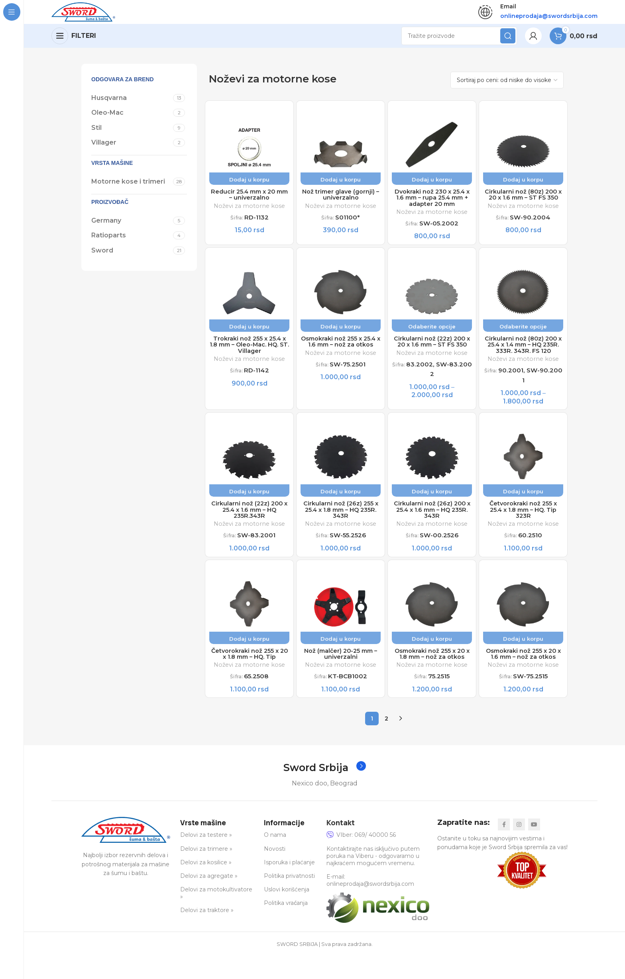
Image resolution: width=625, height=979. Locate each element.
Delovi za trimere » (206, 872)
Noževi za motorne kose (249, 211)
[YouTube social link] (534, 848)
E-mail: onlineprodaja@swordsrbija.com (370, 904)
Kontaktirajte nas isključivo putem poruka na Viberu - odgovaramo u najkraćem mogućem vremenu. (373, 879)
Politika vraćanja (286, 926)
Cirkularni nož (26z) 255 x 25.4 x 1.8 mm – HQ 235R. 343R (341, 529)
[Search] (459, 40)
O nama (275, 858)
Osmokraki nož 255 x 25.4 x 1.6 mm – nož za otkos (341, 353)
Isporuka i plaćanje (289, 885)
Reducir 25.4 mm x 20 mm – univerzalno (249, 200)
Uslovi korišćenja (286, 913)
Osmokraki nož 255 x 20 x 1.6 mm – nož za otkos (523, 676)
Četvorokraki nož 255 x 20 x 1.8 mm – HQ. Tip (249, 676)
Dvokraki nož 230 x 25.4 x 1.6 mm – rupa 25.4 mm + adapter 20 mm (432, 203)
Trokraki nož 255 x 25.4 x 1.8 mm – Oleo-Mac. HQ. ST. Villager (249, 353)
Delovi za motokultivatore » (216, 917)
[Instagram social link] (519, 848)
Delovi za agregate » (209, 899)
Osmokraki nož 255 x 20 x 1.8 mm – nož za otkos (432, 676)
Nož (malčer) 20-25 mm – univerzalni (341, 676)
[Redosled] (507, 84)
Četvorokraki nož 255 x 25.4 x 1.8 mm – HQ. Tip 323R (523, 529)
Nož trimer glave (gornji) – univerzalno (340, 200)
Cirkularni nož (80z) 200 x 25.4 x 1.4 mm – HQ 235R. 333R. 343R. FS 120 (523, 357)
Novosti (274, 872)
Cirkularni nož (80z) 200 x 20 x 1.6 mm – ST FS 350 (523, 203)
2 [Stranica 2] (386, 742)
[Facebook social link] (504, 848)
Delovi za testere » (206, 858)
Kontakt (340, 846)
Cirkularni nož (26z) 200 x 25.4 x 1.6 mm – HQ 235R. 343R (432, 529)
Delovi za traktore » (207, 934)
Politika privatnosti (289, 899)
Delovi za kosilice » (206, 885)
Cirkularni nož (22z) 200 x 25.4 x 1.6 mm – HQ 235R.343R (249, 529)
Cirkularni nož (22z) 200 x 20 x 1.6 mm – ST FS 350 (432, 353)
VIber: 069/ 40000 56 (361, 858)
